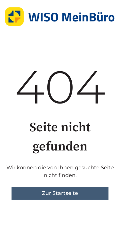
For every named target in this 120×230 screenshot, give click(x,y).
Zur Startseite (60, 193)
